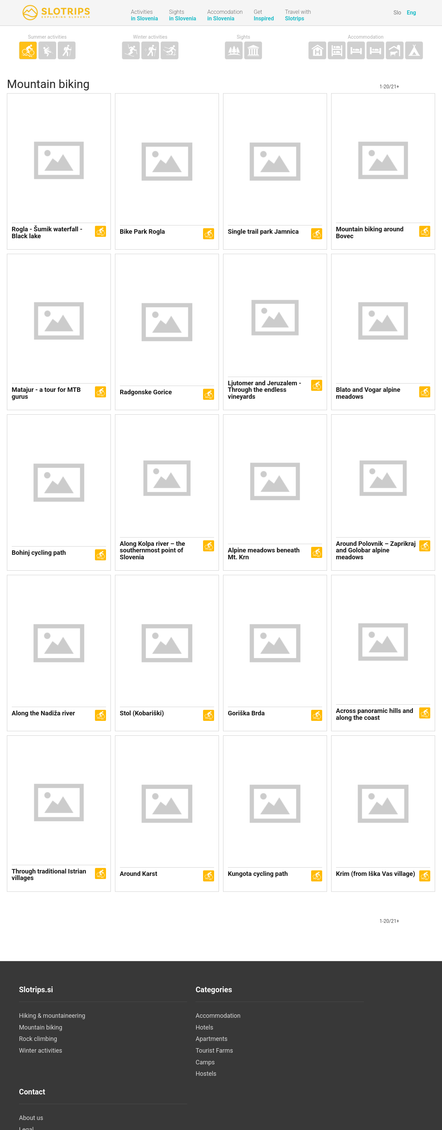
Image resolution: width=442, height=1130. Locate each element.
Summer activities (47, 37)
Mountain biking (40, 1043)
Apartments (169, 1054)
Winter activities (150, 37)
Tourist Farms (172, 1066)
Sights (243, 37)
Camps (163, 1077)
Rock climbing (38, 1054)
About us (300, 1031)
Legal (295, 1043)
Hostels (164, 1089)
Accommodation (366, 37)
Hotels (162, 1043)
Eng (411, 12)
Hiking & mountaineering (52, 1031)
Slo (397, 12)
